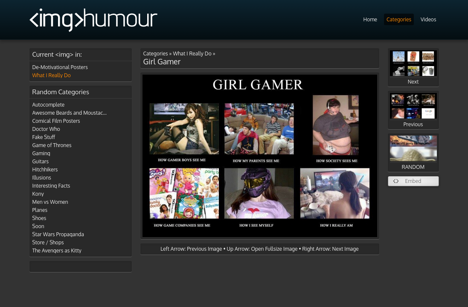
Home (370, 19)
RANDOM (413, 153)
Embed (413, 181)
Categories (399, 19)
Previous (413, 110)
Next (413, 67)
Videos (428, 19)
